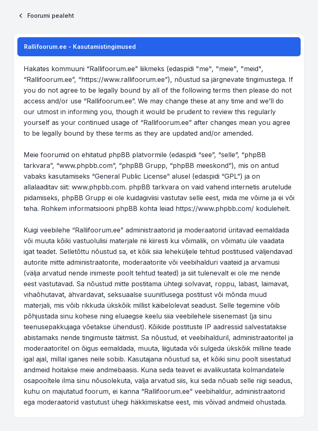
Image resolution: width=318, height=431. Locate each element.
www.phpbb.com (98, 187)
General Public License (131, 176)
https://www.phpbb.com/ (215, 208)
